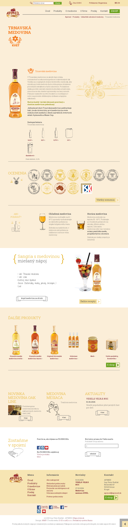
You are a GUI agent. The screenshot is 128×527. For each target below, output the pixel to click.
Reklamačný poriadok (56, 486)
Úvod (47, 11)
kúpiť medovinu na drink (32, 298)
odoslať (93, 454)
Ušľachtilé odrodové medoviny (92, 17)
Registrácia (103, 3)
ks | (77, 3)
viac (26, 418)
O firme (83, 11)
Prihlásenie (93, 3)
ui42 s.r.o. (68, 520)
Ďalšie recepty (88, 301)
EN (119, 3)
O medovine (71, 11)
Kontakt (104, 11)
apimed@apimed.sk (112, 493)
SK (116, 3)
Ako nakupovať (53, 480)
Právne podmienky (55, 496)
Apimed (68, 17)
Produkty (58, 11)
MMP (44, 520)
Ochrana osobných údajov (57, 493)
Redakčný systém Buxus (82, 520)
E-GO (61, 520)
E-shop (110, 364)
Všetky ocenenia (105, 199)
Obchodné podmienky (56, 483)
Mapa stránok (78, 518)
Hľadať (57, 3)
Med (39, 457)
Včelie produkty (43, 454)
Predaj (94, 11)
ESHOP (114, 11)
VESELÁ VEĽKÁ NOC (97, 398)
